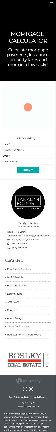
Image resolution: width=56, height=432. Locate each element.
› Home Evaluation (16, 285)
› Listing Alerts (13, 293)
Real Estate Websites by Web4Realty (27, 397)
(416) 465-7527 (19, 247)
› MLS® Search (14, 277)
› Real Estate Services (18, 269)
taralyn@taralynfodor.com (25, 239)
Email (6, 155)
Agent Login (28, 402)
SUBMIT (28, 170)
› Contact (10, 310)
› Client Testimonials (17, 326)
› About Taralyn (14, 318)
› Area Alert (12, 302)
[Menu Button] (52, 4)
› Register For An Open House (23, 334)
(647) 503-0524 (19, 243)
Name (6, 144)
